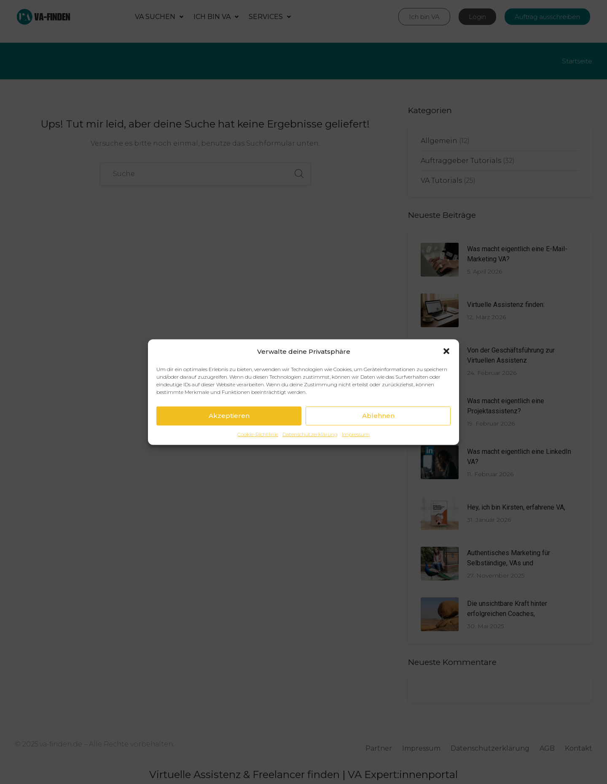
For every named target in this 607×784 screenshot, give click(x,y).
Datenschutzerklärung (310, 434)
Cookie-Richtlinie (257, 434)
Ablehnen (378, 416)
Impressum (356, 434)
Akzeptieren (229, 416)
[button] (446, 351)
